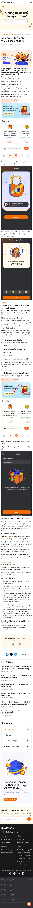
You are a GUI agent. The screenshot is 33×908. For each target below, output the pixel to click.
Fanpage (9, 536)
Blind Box (4, 87)
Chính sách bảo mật (7, 852)
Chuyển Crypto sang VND (24, 855)
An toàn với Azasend (7, 839)
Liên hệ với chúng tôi (23, 842)
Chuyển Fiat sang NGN (23, 858)
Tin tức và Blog (5, 842)
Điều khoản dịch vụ (6, 850)
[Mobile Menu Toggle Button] (31, 2)
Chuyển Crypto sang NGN (24, 850)
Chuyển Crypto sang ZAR (24, 852)
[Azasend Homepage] (6, 2)
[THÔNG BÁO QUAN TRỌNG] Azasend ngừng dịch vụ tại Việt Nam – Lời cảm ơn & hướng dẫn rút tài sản (16, 669)
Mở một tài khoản (10, 799)
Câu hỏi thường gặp (22, 839)
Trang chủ (4, 34)
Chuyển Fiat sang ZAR (23, 861)
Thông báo (12, 34)
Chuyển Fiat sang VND (23, 864)
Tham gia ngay (6, 302)
